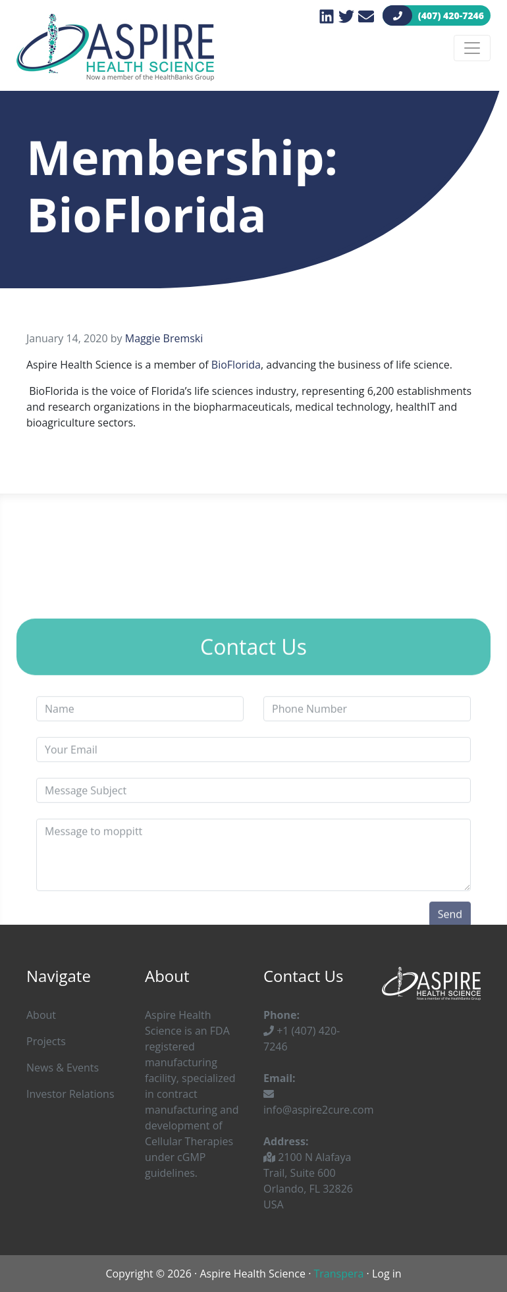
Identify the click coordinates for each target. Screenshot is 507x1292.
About (41, 1015)
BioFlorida (236, 364)
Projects (46, 1041)
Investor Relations (70, 1094)
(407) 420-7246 (436, 15)
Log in (387, 1273)
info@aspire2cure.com (318, 1103)
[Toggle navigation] (472, 48)
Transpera (339, 1273)
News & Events (62, 1067)
